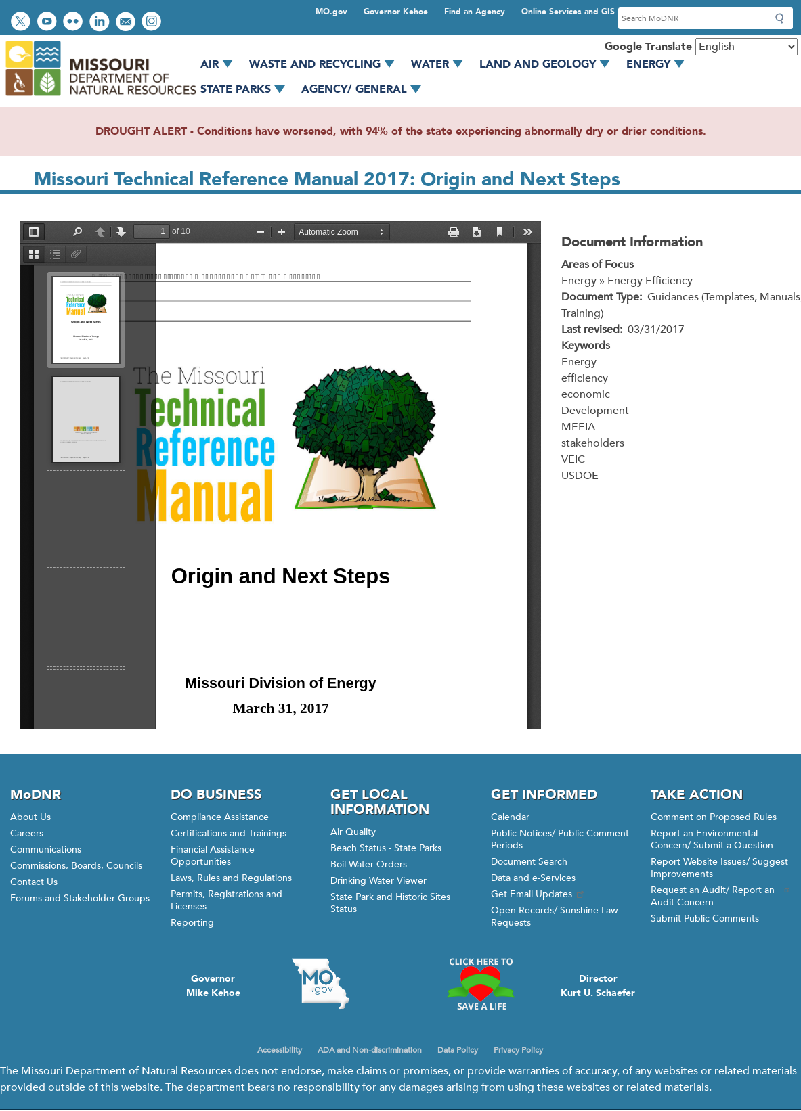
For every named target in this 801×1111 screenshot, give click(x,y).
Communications (45, 849)
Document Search (529, 861)
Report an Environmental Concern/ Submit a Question (712, 839)
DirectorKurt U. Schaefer (598, 985)
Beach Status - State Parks (385, 848)
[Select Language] (746, 46)
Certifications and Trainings (228, 833)
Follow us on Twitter (22, 23)
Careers (26, 833)
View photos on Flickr (74, 23)
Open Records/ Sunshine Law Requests (554, 916)
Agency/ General (366, 89)
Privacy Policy (518, 1050)
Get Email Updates (538, 894)
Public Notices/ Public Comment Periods (560, 839)
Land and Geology (549, 64)
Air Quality (353, 831)
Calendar (510, 817)
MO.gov (331, 11)
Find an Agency (474, 11)
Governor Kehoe (396, 11)
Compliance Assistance (220, 817)
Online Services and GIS (568, 11)
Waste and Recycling (326, 64)
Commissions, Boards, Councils (76, 865)
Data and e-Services (533, 877)
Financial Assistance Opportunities (213, 855)
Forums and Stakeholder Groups (80, 898)
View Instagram (153, 23)
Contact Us (34, 882)
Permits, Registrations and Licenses (226, 900)
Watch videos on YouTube (48, 23)
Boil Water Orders (368, 864)
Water (442, 64)
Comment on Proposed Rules (714, 817)
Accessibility (279, 1050)
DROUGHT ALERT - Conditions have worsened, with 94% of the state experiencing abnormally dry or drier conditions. (400, 131)
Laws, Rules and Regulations (231, 877)
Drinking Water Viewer (378, 880)
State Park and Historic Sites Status (390, 902)
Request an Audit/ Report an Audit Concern (721, 896)
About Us (30, 817)
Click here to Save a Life (481, 983)
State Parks (247, 89)
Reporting (192, 922)
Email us (127, 23)
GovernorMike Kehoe (213, 985)
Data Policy (457, 1050)
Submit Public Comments (705, 918)
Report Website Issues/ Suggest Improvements (719, 867)
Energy (660, 64)
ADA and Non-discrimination (370, 1050)
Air (221, 64)
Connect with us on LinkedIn (100, 23)
